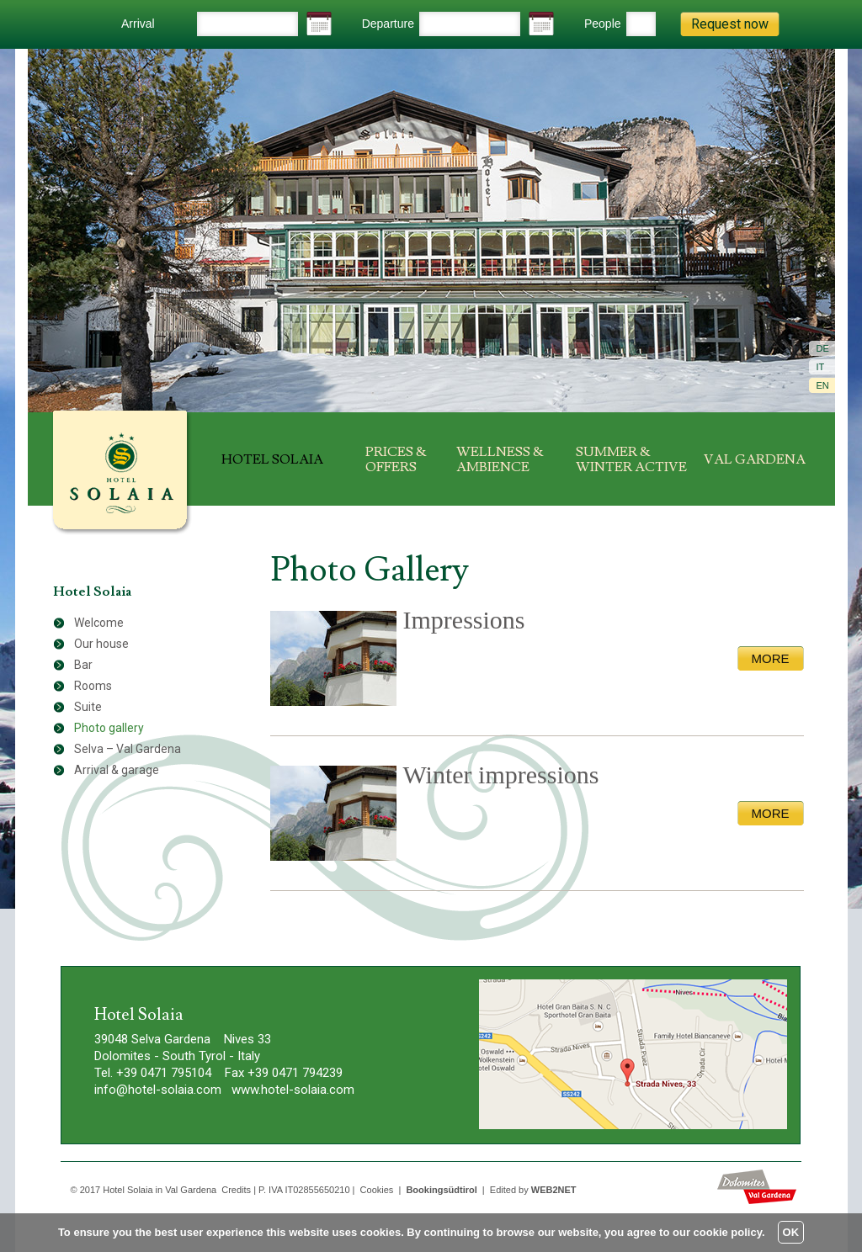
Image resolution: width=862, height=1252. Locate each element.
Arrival (138, 23)
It (821, 367)
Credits (236, 1190)
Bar (83, 664)
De (823, 348)
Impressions (464, 620)
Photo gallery (109, 728)
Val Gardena (755, 459)
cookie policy (728, 1232)
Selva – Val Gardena (127, 749)
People (602, 23)
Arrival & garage (116, 770)
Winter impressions (501, 774)
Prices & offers (396, 459)
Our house (101, 643)
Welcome (99, 622)
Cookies (377, 1190)
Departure (388, 23)
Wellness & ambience (500, 459)
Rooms (93, 685)
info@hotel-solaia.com (157, 1089)
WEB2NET (554, 1190)
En (823, 385)
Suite (88, 707)
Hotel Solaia (272, 459)
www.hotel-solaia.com (292, 1089)
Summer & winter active (631, 459)
